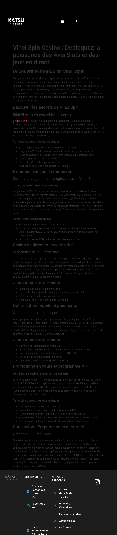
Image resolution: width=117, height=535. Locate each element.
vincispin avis (20, 120)
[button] (62, 21)
